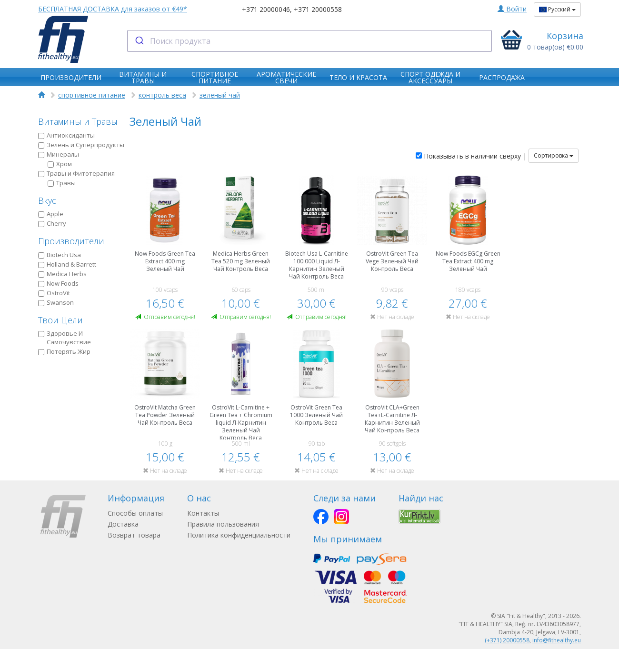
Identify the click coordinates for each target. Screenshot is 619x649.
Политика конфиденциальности (238, 534)
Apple (50, 214)
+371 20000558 (318, 9)
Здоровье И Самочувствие (64, 338)
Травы (62, 183)
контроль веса (162, 95)
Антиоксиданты (66, 135)
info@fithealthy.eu (556, 640)
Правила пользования (223, 524)
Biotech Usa (59, 254)
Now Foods (58, 283)
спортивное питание (91, 95)
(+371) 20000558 (507, 640)
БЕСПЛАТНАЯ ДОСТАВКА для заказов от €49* (112, 8)
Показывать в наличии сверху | (471, 155)
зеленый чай (220, 95)
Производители (71, 241)
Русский (557, 9)
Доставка (123, 524)
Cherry (52, 223)
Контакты (203, 513)
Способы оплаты (135, 513)
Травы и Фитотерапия (76, 173)
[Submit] (139, 40)
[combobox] (309, 41)
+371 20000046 (266, 9)
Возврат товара (134, 534)
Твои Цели (60, 320)
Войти (512, 8)
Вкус (47, 200)
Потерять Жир (64, 351)
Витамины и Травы (78, 121)
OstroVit (54, 293)
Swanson (56, 302)
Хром (60, 164)
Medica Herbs (62, 274)
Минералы (58, 154)
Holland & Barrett (67, 264)
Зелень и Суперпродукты (81, 144)
